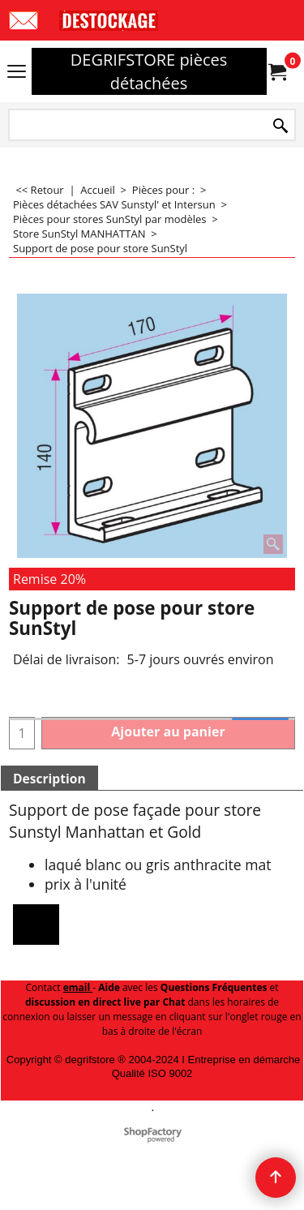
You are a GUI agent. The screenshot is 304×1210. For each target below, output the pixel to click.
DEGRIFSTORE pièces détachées (149, 71)
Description (49, 778)
